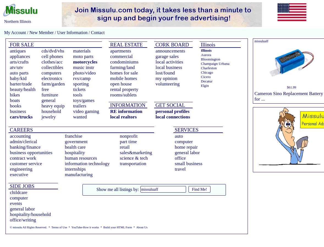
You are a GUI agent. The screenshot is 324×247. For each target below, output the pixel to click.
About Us (142, 227)
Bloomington (210, 59)
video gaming (86, 111)
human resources (81, 158)
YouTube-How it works (85, 227)
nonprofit (129, 136)
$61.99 (291, 87)
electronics (51, 78)
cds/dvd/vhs (52, 51)
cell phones (52, 56)
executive (19, 174)
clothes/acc (52, 62)
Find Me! (199, 189)
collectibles (52, 67)
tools (77, 95)
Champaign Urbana (215, 64)
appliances (20, 56)
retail (125, 147)
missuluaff (261, 41)
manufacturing (79, 174)
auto (179, 136)
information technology (87, 163)
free (45, 89)
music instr (83, 67)
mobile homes (123, 78)
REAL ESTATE (126, 45)
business (18, 111)
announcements (170, 51)
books (15, 106)
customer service (26, 163)
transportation (133, 163)
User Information (72, 32)
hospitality (75, 152)
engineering (21, 169)
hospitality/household (30, 214)
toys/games (84, 100)
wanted (80, 117)
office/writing (23, 220)
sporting (81, 84)
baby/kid (18, 78)
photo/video (84, 73)
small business (189, 163)
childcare (18, 192)
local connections (173, 117)
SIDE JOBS (21, 186)
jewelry (48, 117)
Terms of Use (59, 227)
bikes (15, 95)
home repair (186, 147)
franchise (73, 136)
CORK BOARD (171, 45)
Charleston (209, 68)
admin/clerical (23, 141)
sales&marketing (136, 152)
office (180, 158)
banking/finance (25, 147)
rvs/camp (82, 78)
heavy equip (53, 106)
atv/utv (16, 67)
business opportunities (31, 152)
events (16, 203)
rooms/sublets (123, 95)
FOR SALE (21, 45)
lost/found (165, 73)
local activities (169, 62)
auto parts (19, 73)
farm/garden (53, 84)
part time (128, 141)
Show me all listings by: (117, 189)
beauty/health (22, 89)
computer (184, 141)
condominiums (124, 62)
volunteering (168, 84)
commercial (121, 56)
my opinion (166, 78)
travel (180, 169)
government (76, 141)
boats (15, 100)
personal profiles (172, 111)
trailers (79, 106)
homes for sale (124, 73)
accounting (20, 136)
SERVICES (185, 130)
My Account (15, 32)
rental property (124, 89)
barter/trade (21, 84)
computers (51, 73)
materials (82, 51)
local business (169, 67)
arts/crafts (19, 62)
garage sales (167, 56)
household (51, 111)
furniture (49, 95)
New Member (41, 32)
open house (121, 84)
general (48, 100)
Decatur (206, 81)
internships (75, 169)
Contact (97, 32)
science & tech (134, 158)
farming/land (122, 67)
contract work (23, 158)
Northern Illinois (17, 21)
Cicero (206, 77)
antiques (18, 51)
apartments (120, 51)
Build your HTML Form (117, 227)
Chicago (207, 72)
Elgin (205, 86)
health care (75, 147)
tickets (79, 89)
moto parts (83, 56)
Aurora (206, 55)
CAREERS (21, 130)
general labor (187, 152)
